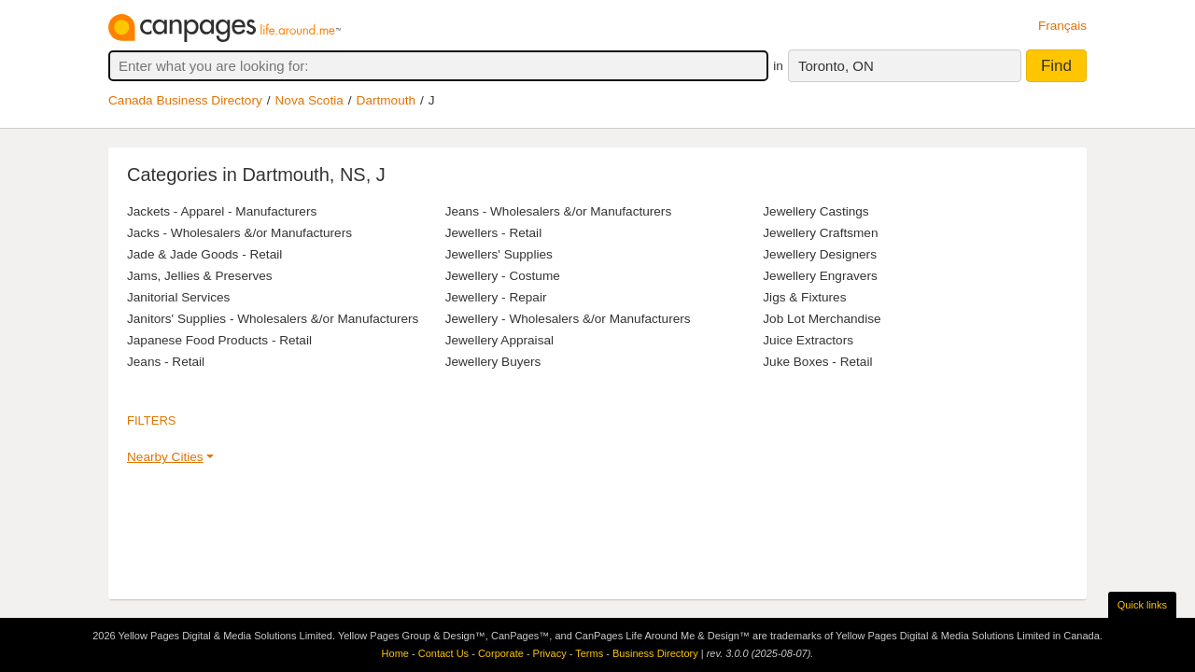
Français (1062, 26)
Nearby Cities (165, 457)
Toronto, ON (836, 66)
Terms (589, 653)
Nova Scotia (309, 100)
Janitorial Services (178, 297)
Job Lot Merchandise (821, 319)
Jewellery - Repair (496, 297)
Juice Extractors (808, 340)
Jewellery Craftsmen (820, 233)
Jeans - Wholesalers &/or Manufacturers (558, 211)
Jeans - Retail (165, 362)
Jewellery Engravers (820, 276)
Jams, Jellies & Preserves (200, 276)
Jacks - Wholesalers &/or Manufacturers (239, 233)
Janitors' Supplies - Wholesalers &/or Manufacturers (272, 319)
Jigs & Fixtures (804, 297)
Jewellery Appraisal (499, 340)
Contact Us (443, 653)
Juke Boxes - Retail (817, 362)
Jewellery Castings (815, 211)
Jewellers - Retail (493, 233)
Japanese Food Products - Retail (219, 340)
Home (395, 653)
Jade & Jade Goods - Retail (204, 254)
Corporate (501, 653)
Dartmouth (386, 100)
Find (1056, 66)
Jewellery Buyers (493, 362)
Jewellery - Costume (502, 276)
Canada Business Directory (185, 100)
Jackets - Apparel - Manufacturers (221, 211)
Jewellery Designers (820, 254)
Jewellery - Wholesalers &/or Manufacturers (568, 319)
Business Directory (655, 653)
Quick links (1142, 604)
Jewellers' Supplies (499, 254)
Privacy (550, 653)
